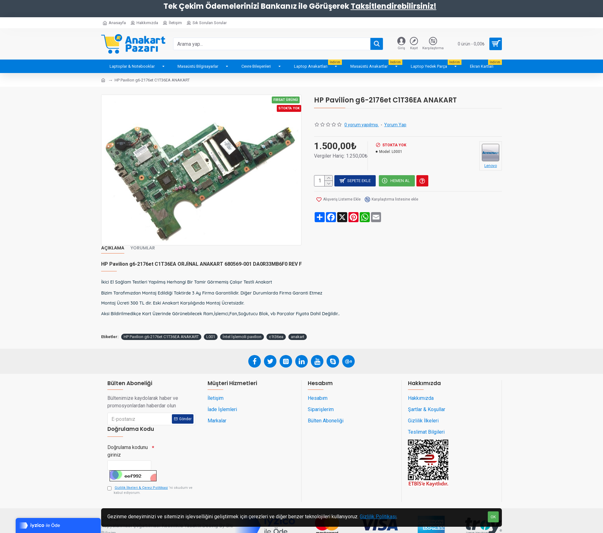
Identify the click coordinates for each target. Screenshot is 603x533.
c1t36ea (276, 329)
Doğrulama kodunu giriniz (127, 443)
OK (493, 517)
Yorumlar (143, 248)
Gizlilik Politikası (378, 517)
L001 (210, 329)
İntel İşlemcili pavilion (242, 329)
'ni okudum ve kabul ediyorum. (150, 486)
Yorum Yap (395, 124)
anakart (297, 329)
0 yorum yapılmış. (361, 124)
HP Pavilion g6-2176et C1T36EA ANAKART (161, 329)
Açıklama (112, 248)
